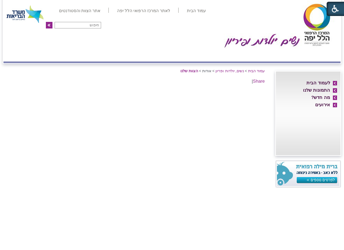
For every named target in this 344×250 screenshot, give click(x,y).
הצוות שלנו (189, 71)
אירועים (322, 104)
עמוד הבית (256, 71)
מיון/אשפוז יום (180, 54)
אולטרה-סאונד (133, 54)
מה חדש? (320, 97)
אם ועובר (222, 54)
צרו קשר (18, 54)
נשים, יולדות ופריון (229, 71)
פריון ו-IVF (54, 54)
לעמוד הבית (318, 82)
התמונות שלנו (316, 90)
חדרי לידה (300, 54)
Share (259, 81)
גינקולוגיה (93, 54)
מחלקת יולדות (262, 54)
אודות (329, 54)
